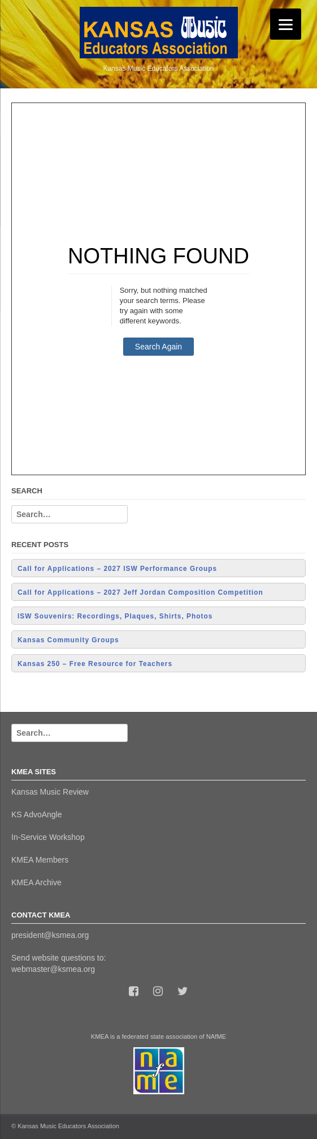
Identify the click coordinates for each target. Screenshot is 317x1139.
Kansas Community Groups (68, 640)
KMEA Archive (36, 882)
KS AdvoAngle (36, 814)
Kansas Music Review (50, 791)
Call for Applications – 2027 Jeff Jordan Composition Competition (140, 592)
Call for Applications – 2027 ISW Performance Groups (117, 569)
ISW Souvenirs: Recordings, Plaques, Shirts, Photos (115, 616)
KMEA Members (39, 859)
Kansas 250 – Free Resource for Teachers (95, 664)
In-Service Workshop (48, 837)
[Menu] (285, 24)
